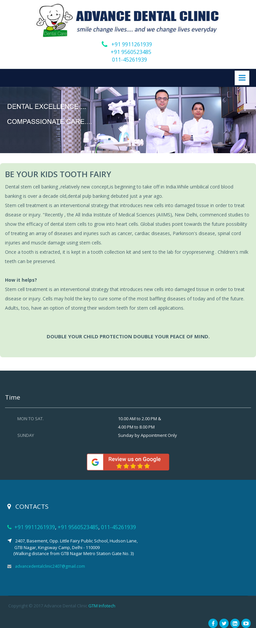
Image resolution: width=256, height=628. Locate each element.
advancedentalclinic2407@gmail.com (50, 566)
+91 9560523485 (131, 52)
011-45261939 (129, 59)
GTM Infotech (101, 606)
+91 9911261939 (131, 44)
